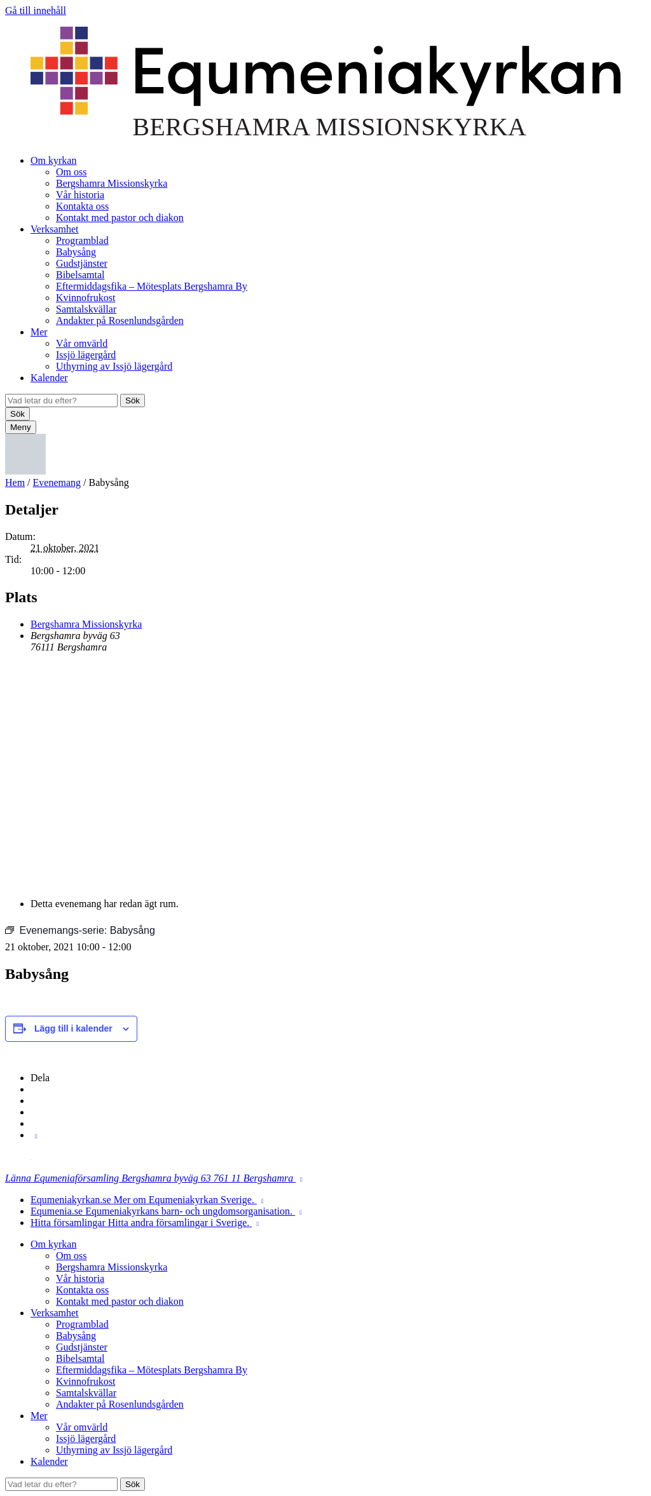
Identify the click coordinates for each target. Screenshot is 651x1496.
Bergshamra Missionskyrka (111, 183)
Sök (132, 400)
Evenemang (57, 482)
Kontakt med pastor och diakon (120, 217)
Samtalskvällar (86, 309)
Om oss (71, 171)
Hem (15, 482)
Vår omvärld (81, 343)
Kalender (49, 377)
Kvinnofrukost (85, 297)
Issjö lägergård (86, 354)
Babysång (76, 251)
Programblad (82, 240)
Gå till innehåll (35, 10)
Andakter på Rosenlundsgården (120, 320)
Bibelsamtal (80, 274)
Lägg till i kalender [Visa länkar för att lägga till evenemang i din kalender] (73, 1028)
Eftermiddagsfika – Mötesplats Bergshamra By (151, 286)
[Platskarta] (325, 774)
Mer (39, 332)
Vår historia (80, 194)
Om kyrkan (53, 160)
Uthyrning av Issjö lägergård (114, 366)
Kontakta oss (82, 206)
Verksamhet (55, 229)
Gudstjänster (81, 263)
